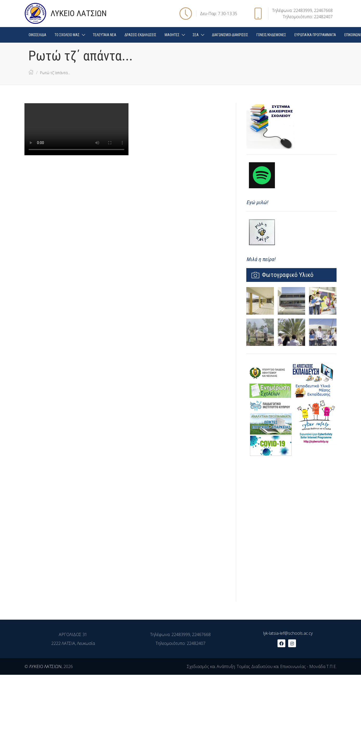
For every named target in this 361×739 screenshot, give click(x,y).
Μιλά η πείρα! (260, 259)
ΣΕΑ (196, 35)
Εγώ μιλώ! (257, 202)
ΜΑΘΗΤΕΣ (172, 35)
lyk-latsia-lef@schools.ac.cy (288, 633)
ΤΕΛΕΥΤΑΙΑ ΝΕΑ (104, 35)
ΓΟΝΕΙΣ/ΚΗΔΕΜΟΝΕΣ (271, 35)
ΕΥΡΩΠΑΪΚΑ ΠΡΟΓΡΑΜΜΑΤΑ (315, 35)
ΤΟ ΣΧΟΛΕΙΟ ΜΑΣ (67, 35)
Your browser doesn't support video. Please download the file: (76, 129)
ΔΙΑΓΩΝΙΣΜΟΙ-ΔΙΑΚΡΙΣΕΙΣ (230, 35)
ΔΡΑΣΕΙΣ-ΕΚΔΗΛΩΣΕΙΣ (140, 35)
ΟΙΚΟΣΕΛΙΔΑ (37, 35)
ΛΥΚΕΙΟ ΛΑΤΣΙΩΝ (45, 666)
